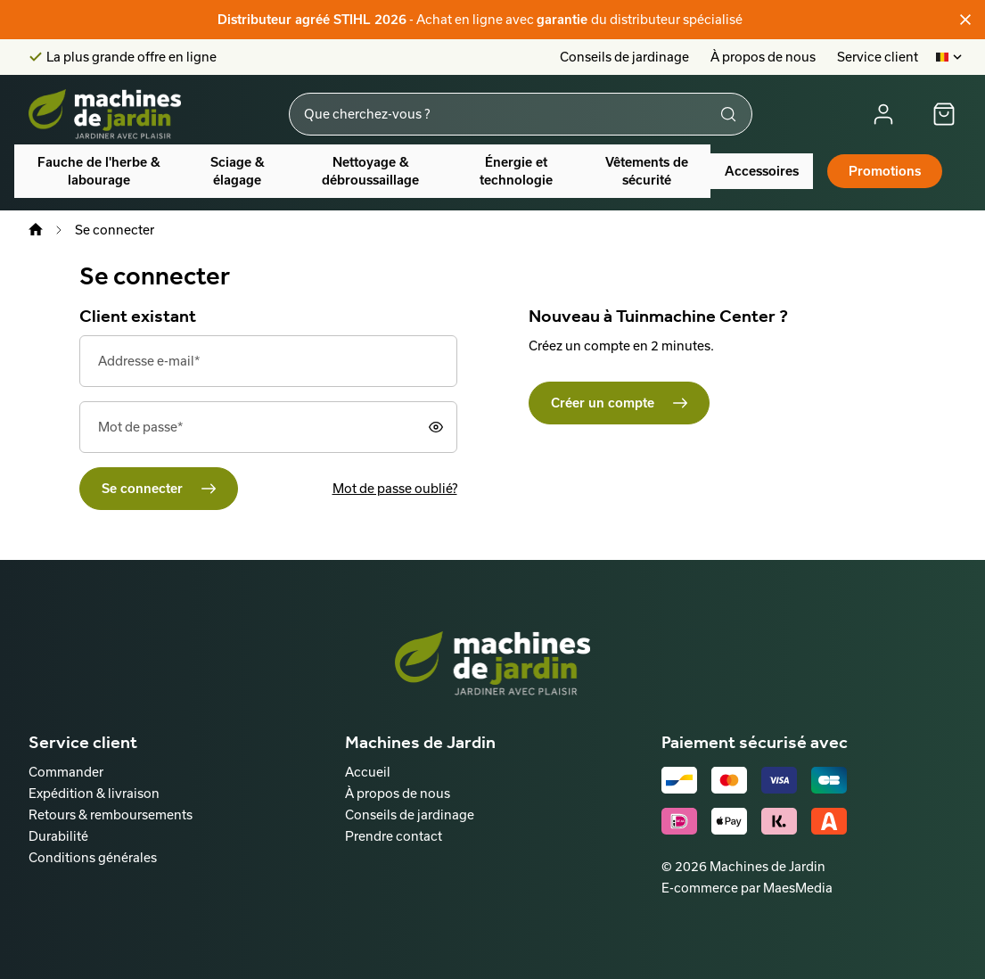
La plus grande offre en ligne (131, 57)
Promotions (885, 171)
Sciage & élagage (237, 171)
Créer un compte (602, 403)
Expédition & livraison (94, 793)
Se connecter (142, 488)
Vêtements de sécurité (646, 171)
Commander (66, 771)
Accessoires (762, 171)
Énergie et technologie (516, 171)
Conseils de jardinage (624, 56)
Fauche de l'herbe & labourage (98, 171)
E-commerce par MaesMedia (747, 887)
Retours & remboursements (111, 814)
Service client (877, 56)
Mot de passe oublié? (394, 488)
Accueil (367, 771)
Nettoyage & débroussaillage (370, 171)
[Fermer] (965, 19)
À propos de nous (763, 56)
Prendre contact (393, 835)
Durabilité (58, 835)
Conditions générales (93, 857)
